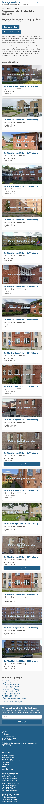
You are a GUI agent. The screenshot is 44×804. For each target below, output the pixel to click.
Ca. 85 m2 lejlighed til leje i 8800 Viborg (21, 253)
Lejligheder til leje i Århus (10, 697)
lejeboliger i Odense (13, 49)
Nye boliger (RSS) (8, 769)
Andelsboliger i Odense (9, 789)
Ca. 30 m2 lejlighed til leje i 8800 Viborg (21, 490)
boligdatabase (24, 4)
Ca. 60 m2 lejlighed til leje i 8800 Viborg (21, 353)
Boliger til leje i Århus (8, 776)
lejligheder (5, 42)
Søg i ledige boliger (11, 27)
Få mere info (22, 464)
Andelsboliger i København (10, 785)
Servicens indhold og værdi (11, 761)
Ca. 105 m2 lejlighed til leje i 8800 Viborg (21, 524)
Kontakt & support (8, 755)
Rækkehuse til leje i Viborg (10, 690)
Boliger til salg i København (10, 796)
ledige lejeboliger (19, 40)
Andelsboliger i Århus (9, 787)
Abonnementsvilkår (8, 757)
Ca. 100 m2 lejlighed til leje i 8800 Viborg (21, 86)
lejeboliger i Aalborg (27, 49)
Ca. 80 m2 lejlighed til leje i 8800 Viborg (21, 186)
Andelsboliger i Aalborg (9, 790)
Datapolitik (5, 762)
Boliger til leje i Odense (9, 778)
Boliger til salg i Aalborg (9, 801)
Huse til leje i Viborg (8, 688)
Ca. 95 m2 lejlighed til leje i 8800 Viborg (21, 153)
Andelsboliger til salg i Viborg (11, 681)
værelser (16, 42)
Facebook (3, 748)
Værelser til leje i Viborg (9, 691)
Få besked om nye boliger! (37, 2)
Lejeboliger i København (24, 48)
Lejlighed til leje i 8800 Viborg (15, 89)
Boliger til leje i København (10, 775)
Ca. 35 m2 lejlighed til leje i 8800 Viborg (21, 119)
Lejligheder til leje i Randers (11, 693)
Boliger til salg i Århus (9, 797)
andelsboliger (30, 40)
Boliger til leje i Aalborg (9, 780)
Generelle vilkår (7, 759)
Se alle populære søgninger (13, 702)
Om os (4, 754)
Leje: (5, 91)
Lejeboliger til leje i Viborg (10, 686)
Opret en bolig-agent (11, 32)
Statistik (4, 766)
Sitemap (4, 768)
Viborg (17, 8)
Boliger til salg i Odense (9, 799)
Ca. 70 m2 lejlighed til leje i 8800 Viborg (21, 661)
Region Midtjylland (7, 8)
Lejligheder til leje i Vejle (9, 695)
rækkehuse (25, 42)
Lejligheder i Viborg (8, 683)
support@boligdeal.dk (9, 738)
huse (10, 42)
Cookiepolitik (6, 764)
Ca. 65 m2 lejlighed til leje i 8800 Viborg (21, 594)
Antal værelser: (8, 93)
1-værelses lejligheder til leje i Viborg (14, 698)
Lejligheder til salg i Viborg (10, 684)
